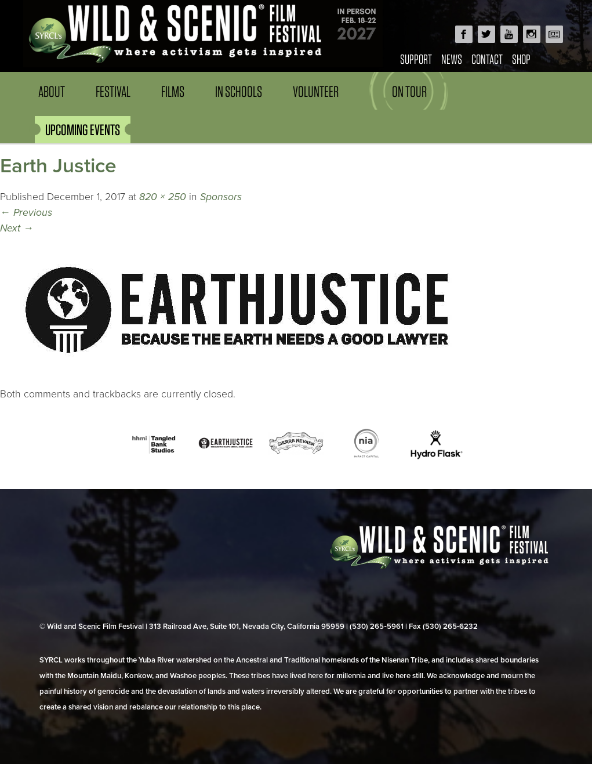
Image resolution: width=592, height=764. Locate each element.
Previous (26, 213)
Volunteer (316, 91)
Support (416, 59)
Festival (113, 91)
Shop (521, 59)
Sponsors (221, 197)
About (51, 91)
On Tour (409, 91)
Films (172, 91)
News (451, 59)
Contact (487, 59)
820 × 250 (162, 197)
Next (17, 228)
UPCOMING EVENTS (82, 130)
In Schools (238, 91)
